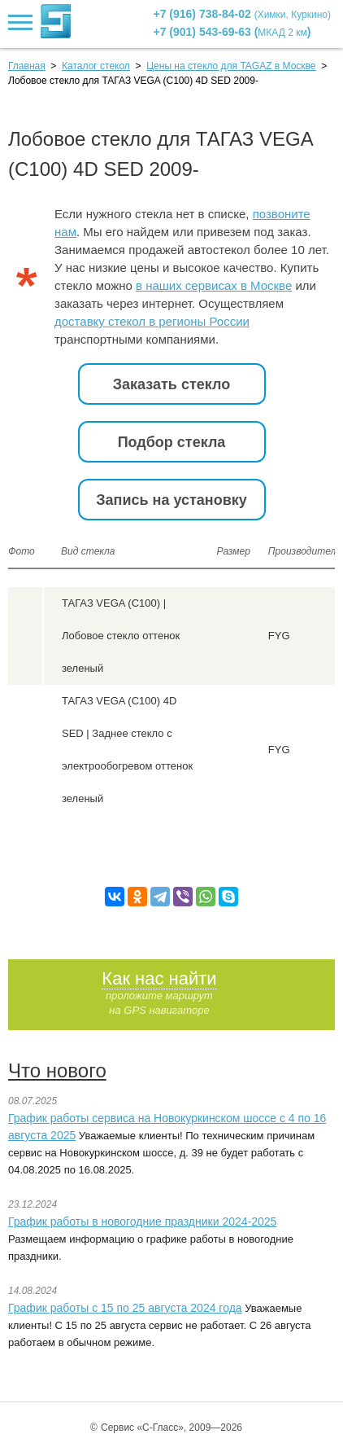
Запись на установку (171, 500)
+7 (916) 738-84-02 (243, 13)
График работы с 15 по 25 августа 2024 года (125, 1307)
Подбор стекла (172, 442)
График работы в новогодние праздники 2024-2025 (142, 1221)
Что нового (57, 1070)
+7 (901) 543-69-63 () (232, 31)
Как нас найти (159, 978)
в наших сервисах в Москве (214, 285)
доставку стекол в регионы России (152, 321)
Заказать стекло (171, 384)
